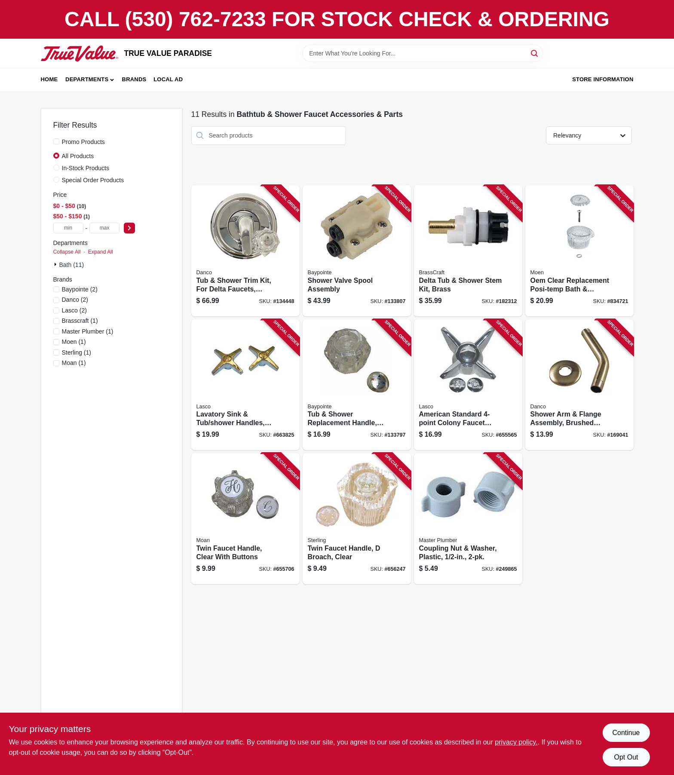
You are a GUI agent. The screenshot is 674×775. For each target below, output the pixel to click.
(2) (80, 289)
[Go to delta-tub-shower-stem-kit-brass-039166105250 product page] (468, 250)
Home (49, 79)
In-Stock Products (86, 168)
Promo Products (83, 142)
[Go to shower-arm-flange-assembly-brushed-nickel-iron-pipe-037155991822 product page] (579, 384)
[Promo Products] (56, 141)
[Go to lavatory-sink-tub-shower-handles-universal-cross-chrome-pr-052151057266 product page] (245, 384)
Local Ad (168, 79)
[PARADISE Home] (79, 53)
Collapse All (67, 252)
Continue (626, 732)
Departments (86, 79)
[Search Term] (422, 53)
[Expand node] (56, 264)
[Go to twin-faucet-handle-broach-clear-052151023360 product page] (357, 518)
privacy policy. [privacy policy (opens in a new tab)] (516, 742)
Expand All (100, 252)
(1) (80, 320)
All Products (78, 156)
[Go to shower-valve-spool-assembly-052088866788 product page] (357, 250)
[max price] (104, 228)
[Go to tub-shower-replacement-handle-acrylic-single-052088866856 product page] (357, 384)
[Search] (535, 53)
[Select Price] (129, 228)
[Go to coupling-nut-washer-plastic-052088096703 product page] (468, 518)
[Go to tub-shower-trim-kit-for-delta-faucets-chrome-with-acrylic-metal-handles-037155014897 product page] (245, 250)
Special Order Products (93, 180)
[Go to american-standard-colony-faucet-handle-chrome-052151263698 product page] (468, 384)
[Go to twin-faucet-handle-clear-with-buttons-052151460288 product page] (245, 518)
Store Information (602, 79)
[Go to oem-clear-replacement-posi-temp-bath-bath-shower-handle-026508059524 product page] (579, 250)
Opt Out (626, 757)
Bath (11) (71, 264)
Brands (134, 79)
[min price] (68, 228)
